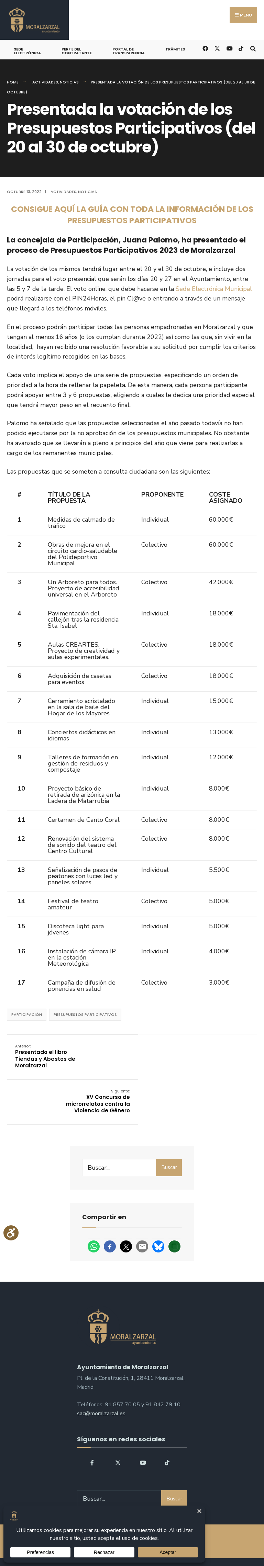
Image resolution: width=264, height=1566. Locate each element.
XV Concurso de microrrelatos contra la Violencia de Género (216, 1056)
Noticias (69, 82)
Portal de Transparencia (128, 51)
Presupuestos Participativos (85, 1014)
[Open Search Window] (253, 48)
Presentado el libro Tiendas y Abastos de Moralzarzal (45, 1056)
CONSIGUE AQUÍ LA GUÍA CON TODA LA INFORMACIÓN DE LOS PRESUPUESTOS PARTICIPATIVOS (132, 214)
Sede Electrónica (27, 51)
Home (13, 82)
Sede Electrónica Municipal (214, 289)
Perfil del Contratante (77, 51)
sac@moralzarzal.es (101, 1368)
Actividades (45, 82)
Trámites (175, 49)
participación (26, 1014)
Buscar (169, 1122)
